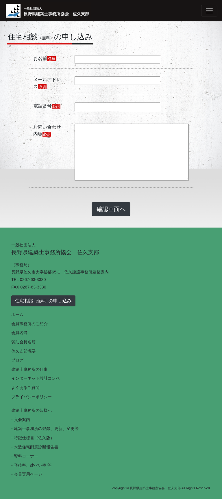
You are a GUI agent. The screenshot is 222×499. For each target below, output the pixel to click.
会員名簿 (19, 332)
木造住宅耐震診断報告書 (36, 447)
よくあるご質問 (25, 387)
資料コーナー (26, 456)
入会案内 (22, 419)
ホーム (17, 314)
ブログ (17, 360)
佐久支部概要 (23, 351)
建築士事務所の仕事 (29, 369)
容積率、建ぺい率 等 (32, 465)
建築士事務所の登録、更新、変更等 (46, 428)
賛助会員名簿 (23, 342)
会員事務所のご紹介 (29, 323)
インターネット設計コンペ (35, 378)
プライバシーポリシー (31, 396)
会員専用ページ (28, 474)
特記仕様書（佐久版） (34, 437)
